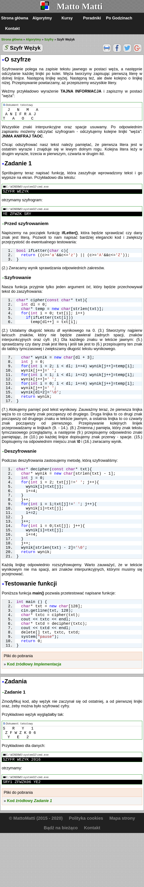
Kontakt (12, 28)
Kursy (67, 18)
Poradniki (92, 18)
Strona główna (14, 18)
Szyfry (49, 39)
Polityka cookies (86, 872)
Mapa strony (122, 872)
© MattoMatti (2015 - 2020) (36, 872)
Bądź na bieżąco (61, 881)
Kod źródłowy (34, 714)
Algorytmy (42, 18)
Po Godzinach (119, 18)
